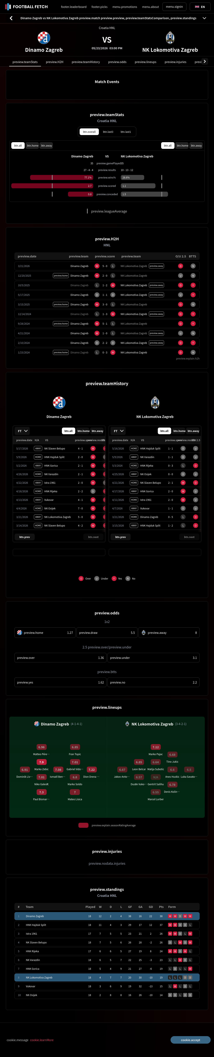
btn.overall (89, 131)
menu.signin (174, 6)
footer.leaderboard (74, 7)
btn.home (33, 145)
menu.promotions (124, 7)
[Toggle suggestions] (200, 7)
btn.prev (24, 537)
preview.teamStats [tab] (25, 62)
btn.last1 (126, 131)
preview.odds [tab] (117, 62)
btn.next (93, 537)
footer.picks (99, 7)
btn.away (46, 145)
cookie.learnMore (42, 1040)
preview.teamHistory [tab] (86, 62)
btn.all (18, 145)
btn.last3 (108, 131)
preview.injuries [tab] (175, 62)
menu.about (150, 7)
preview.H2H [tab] (54, 62)
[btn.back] (11, 18)
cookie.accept (190, 1040)
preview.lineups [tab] (145, 62)
